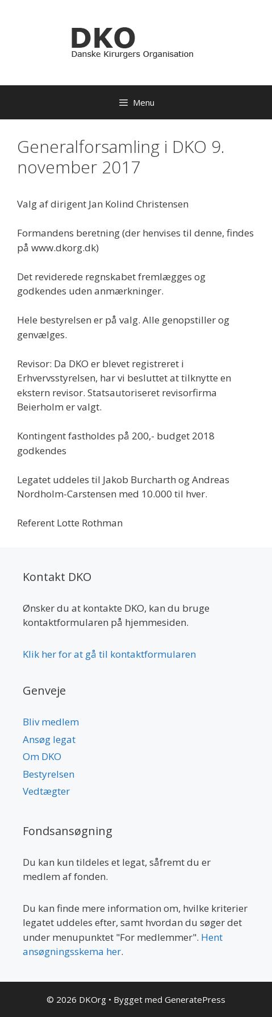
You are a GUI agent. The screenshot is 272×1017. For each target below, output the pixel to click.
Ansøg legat (49, 739)
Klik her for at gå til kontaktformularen (109, 654)
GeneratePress (195, 999)
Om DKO (42, 756)
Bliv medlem (51, 721)
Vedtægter (46, 791)
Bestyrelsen (48, 774)
